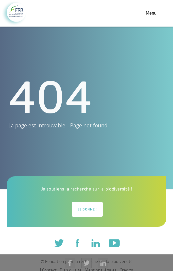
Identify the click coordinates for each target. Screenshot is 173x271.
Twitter (59, 242)
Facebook (77, 242)
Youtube (113, 242)
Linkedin (95, 242)
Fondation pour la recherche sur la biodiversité (14, 13)
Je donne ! (87, 209)
